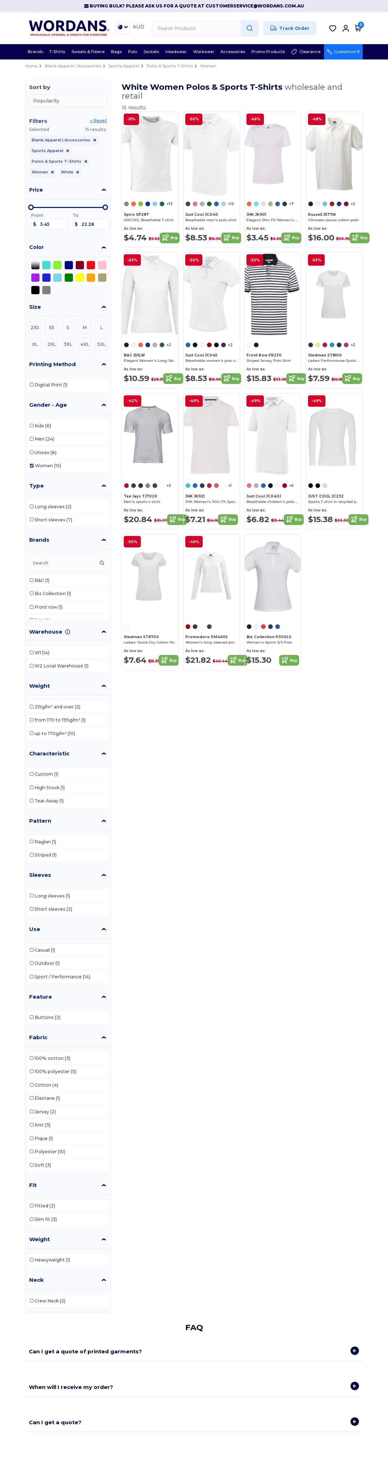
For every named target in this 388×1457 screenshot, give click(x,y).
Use (34, 929)
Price (36, 190)
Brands (39, 539)
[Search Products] (205, 28)
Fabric (38, 1037)
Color (36, 247)
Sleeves (40, 874)
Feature (40, 996)
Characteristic (49, 753)
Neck (36, 1279)
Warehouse (45, 631)
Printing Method (52, 364)
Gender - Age (48, 404)
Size (35, 306)
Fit (33, 1185)
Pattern (40, 820)
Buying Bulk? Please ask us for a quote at (145, 6)
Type (36, 485)
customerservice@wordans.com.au (255, 6)
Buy (169, 237)
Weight (39, 685)
